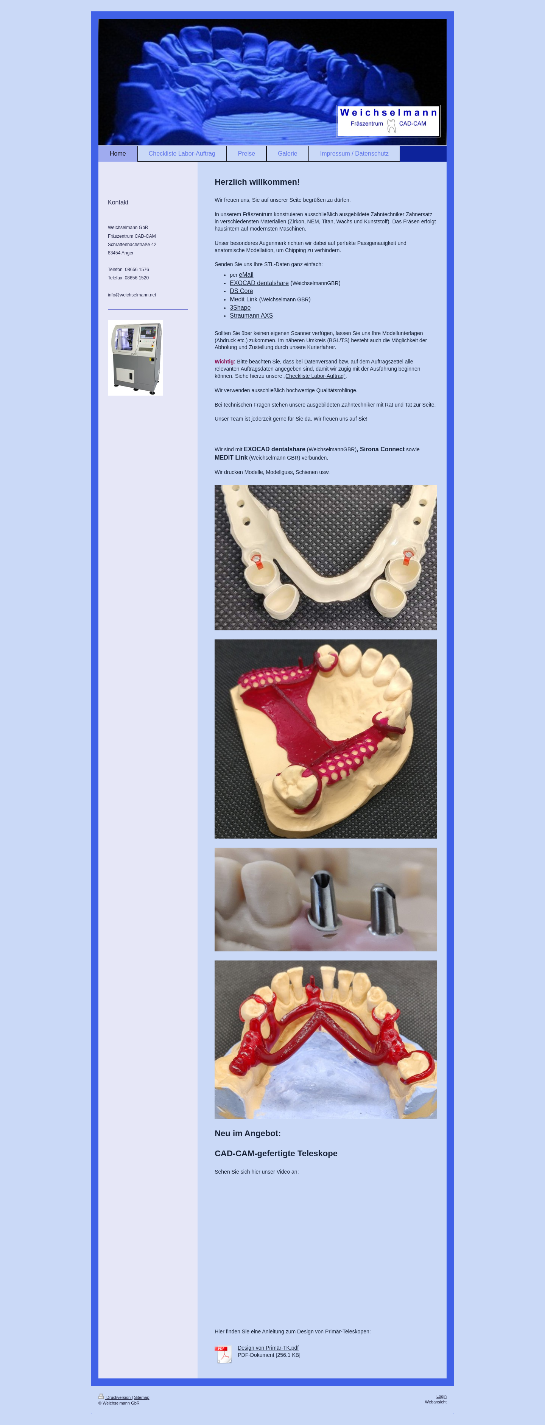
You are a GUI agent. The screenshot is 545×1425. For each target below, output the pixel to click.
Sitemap (141, 1397)
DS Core (241, 291)
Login (441, 1396)
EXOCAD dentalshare (259, 283)
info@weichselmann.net (132, 295)
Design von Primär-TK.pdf (268, 1348)
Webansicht (436, 1402)
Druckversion (115, 1397)
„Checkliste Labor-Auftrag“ (314, 376)
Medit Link (243, 299)
